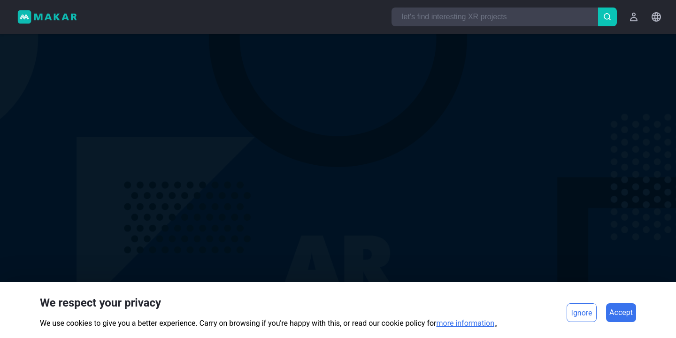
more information (466, 323)
